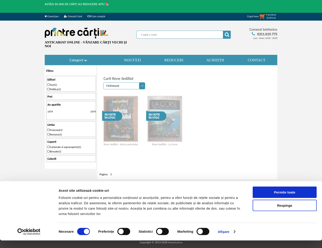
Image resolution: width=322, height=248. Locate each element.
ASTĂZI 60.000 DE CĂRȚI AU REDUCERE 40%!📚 (77, 4)
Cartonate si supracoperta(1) (64, 147)
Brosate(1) (54, 151)
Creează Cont (73, 16)
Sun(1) (52, 84)
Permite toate (284, 200)
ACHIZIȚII (215, 60)
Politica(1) (54, 89)
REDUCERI (173, 60)
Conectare (52, 16)
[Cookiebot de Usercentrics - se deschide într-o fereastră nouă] (29, 239)
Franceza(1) (55, 130)
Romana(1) (54, 134)
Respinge (284, 213)
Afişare (223, 239)
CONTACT (256, 60)
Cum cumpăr (96, 16)
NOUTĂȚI (132, 60)
